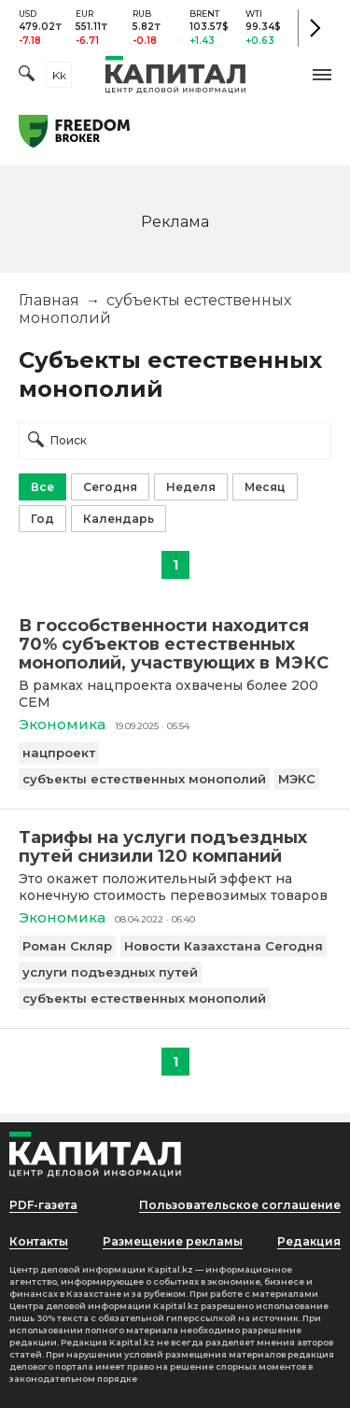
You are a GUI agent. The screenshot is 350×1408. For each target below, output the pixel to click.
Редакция (309, 1241)
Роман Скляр (67, 945)
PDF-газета (43, 1205)
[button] (322, 74)
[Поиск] (27, 75)
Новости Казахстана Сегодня (223, 945)
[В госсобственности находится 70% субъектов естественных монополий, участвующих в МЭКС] (175, 644)
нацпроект (58, 752)
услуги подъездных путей (110, 971)
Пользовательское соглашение (240, 1205)
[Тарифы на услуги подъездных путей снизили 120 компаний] (175, 847)
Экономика (62, 724)
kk (59, 75)
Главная (49, 300)
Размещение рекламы (173, 1241)
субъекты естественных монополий (144, 778)
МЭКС (296, 778)
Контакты (38, 1241)
